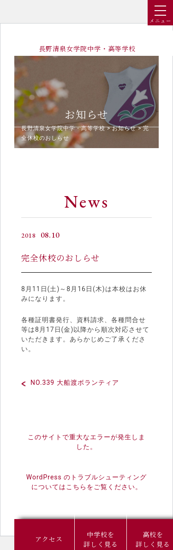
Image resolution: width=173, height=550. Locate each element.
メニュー (160, 15)
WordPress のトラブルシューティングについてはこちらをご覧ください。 (86, 481)
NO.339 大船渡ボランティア (74, 382)
